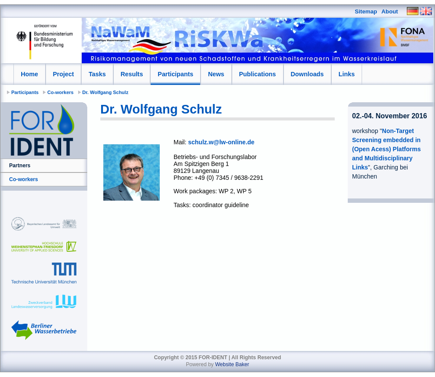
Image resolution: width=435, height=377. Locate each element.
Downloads (307, 74)
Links (347, 74)
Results (132, 74)
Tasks (97, 74)
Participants (175, 74)
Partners (19, 165)
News (216, 74)
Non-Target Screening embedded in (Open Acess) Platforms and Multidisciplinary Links (386, 149)
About (390, 11)
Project (63, 74)
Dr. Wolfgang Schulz (105, 92)
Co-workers (60, 92)
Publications (257, 74)
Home (29, 74)
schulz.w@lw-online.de (221, 142)
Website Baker (232, 364)
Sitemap (366, 11)
